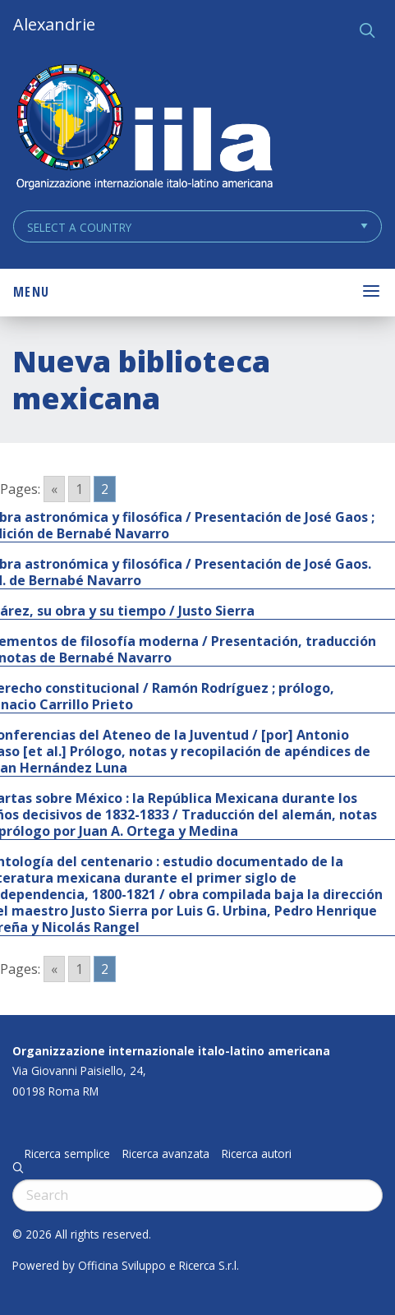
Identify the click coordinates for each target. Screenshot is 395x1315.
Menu (31, 292)
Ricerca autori (257, 1154)
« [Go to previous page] (54, 489)
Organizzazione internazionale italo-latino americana (171, 1051)
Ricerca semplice (67, 1154)
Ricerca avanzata (165, 1154)
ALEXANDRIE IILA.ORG (143, 128)
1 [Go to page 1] (79, 489)
